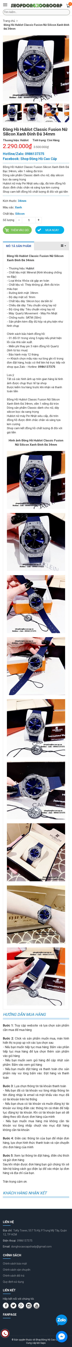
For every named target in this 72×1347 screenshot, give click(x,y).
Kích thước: (10, 201)
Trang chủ (9, 20)
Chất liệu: (8, 213)
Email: (6, 1246)
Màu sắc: (8, 207)
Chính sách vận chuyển (16, 1269)
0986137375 (24, 1240)
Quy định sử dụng (13, 1281)
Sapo (43, 1343)
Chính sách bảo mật (15, 1263)
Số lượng (8, 220)
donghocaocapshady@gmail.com (31, 1246)
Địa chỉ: (7, 1230)
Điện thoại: (9, 1240)
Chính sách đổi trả (13, 1275)
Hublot (30, 268)
